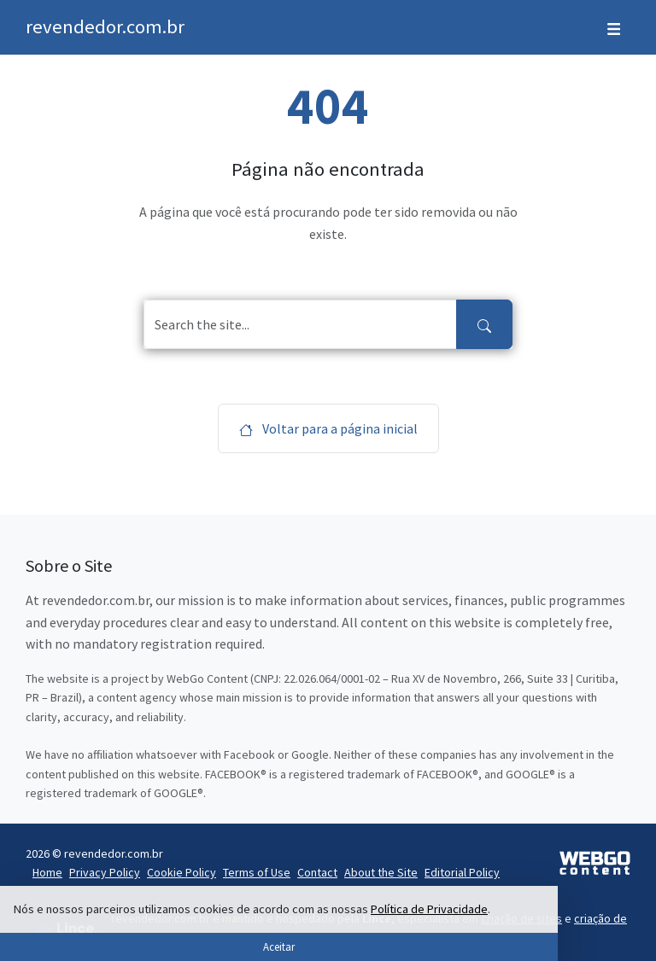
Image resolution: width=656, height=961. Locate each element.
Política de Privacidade (429, 909)
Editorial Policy (462, 872)
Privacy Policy (104, 872)
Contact (317, 872)
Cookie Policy (181, 872)
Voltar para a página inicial (328, 428)
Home (47, 872)
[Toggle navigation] (613, 27)
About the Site (381, 872)
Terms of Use (256, 872)
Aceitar (279, 946)
